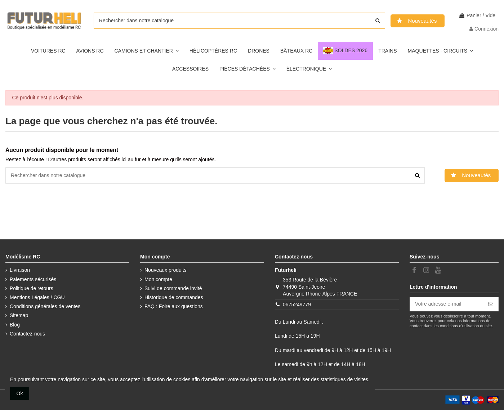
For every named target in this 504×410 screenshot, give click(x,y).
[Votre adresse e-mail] (446, 304)
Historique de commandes (173, 297)
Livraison (20, 270)
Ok (20, 393)
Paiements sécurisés (33, 279)
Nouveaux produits (165, 270)
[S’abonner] (490, 304)
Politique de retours (31, 288)
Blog (15, 325)
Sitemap (19, 315)
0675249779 (297, 304)
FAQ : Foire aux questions (173, 306)
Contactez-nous (27, 334)
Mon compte (158, 279)
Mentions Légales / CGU (37, 297)
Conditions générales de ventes (45, 306)
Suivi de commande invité (173, 288)
